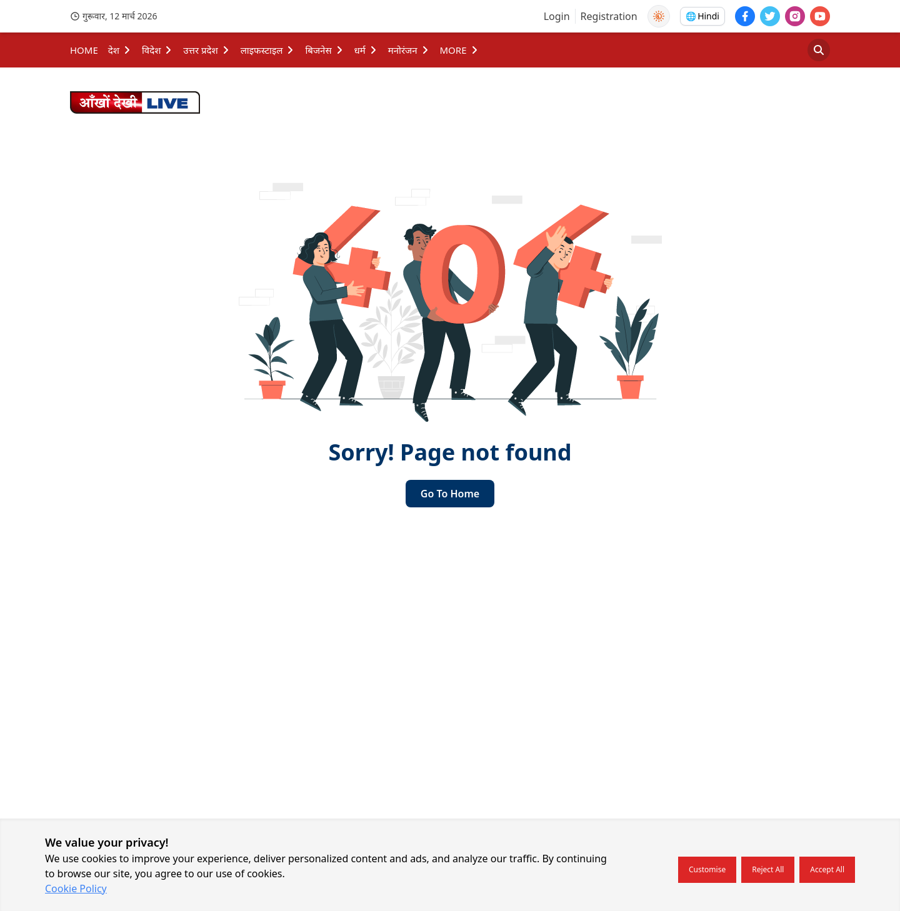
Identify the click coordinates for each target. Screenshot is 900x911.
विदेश (157, 50)
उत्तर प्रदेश (206, 50)
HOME (84, 50)
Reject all (768, 869)
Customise (707, 869)
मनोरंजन (409, 50)
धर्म (366, 50)
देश (120, 50)
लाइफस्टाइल (268, 50)
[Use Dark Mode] (659, 16)
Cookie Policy (76, 888)
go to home (450, 493)
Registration (609, 16)
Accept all (827, 869)
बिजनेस (324, 50)
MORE (459, 50)
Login (557, 16)
